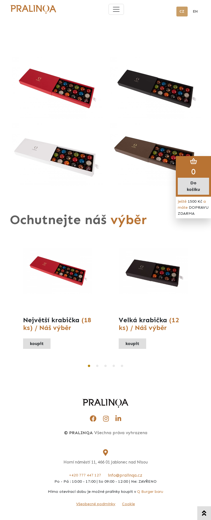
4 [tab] (113, 366)
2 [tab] (97, 366)
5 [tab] (122, 366)
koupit (37, 343)
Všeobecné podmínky (95, 504)
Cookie (128, 504)
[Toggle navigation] (116, 9)
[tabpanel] (58, 298)
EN (195, 11)
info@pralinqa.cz (125, 475)
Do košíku (193, 186)
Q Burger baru (150, 491)
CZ (181, 11)
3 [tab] (105, 366)
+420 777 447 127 (85, 475)
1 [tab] (89, 366)
